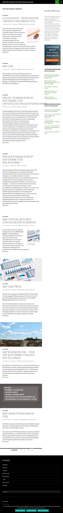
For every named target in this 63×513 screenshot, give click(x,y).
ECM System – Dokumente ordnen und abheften (20, 19)
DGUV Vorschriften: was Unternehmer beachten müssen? (50, 92)
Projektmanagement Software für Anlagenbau (17, 159)
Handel (5, 470)
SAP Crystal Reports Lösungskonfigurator (19, 221)
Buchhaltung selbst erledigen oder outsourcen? (52, 115)
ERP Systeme (5, 476)
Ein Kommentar (23, 106)
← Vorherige (14, 450)
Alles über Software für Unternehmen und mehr (17, 2)
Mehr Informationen (43, 510)
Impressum (5, 501)
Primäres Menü (61, 2)
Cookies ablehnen (31, 510)
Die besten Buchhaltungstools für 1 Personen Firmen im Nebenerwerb (52, 76)
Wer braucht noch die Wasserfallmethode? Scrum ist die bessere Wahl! (52, 82)
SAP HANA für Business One (18, 415)
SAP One (8, 66)
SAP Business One (14, 172)
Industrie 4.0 (5, 482)
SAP (4, 479)
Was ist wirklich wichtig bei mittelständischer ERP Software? (52, 127)
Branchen (4, 467)
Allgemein (5, 15)
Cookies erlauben (20, 510)
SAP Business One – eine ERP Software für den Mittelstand (18, 355)
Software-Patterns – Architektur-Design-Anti (50, 97)
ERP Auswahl (5, 473)
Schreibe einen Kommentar (28, 24)
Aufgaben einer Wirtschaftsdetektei (52, 110)
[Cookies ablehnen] (61, 508)
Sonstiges (4, 485)
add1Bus (16, 24)
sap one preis (11, 286)
